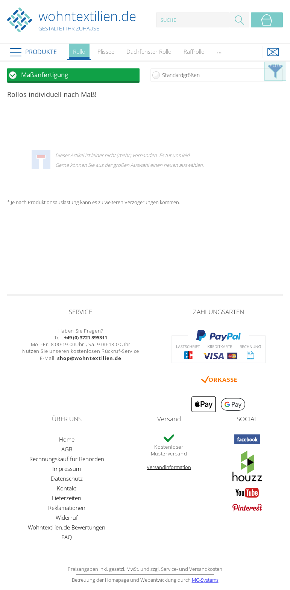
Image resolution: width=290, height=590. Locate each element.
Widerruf (67, 517)
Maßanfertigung (44, 74)
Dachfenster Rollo (149, 51)
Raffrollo (194, 51)
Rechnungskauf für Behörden (66, 459)
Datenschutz (67, 478)
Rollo (79, 54)
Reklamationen (66, 507)
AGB (66, 449)
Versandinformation (169, 467)
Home (66, 439)
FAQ (66, 537)
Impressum (66, 468)
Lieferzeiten (66, 498)
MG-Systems (205, 579)
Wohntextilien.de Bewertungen (66, 527)
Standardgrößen (181, 75)
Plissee (105, 51)
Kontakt (66, 488)
